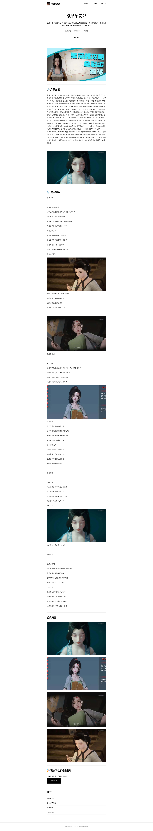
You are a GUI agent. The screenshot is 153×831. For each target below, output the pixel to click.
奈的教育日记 (51, 798)
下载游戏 (54, 780)
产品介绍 (86, 3)
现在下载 (103, 3)
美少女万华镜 (51, 803)
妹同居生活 (51, 812)
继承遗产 (50, 808)
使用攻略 (95, 3)
